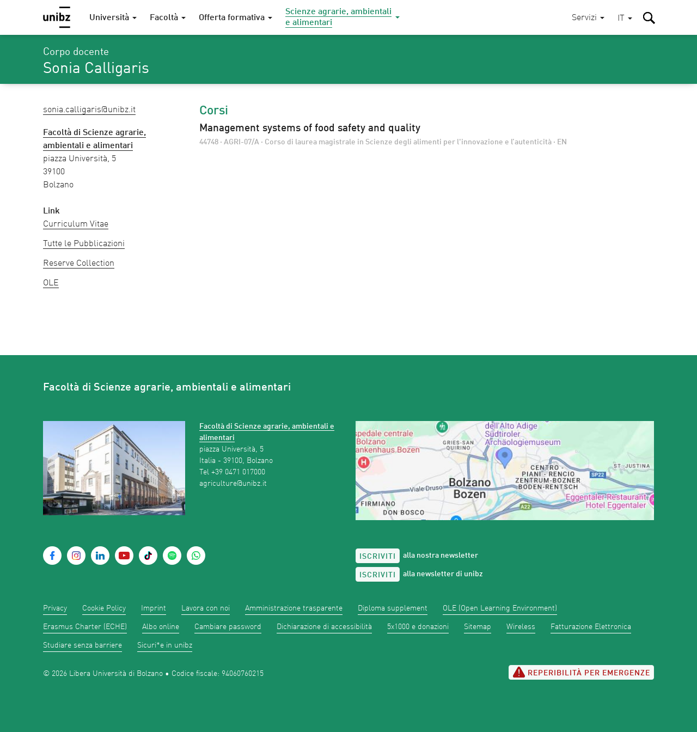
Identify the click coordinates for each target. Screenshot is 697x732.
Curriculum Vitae (75, 224)
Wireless (520, 627)
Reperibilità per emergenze (581, 672)
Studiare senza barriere (82, 645)
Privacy (55, 608)
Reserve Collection (78, 263)
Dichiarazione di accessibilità (324, 627)
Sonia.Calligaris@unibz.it (89, 110)
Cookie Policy (104, 608)
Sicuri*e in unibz (164, 645)
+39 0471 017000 (238, 472)
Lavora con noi (205, 608)
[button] (624, 19)
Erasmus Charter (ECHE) (85, 627)
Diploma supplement (392, 608)
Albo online (160, 627)
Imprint (153, 608)
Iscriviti (377, 556)
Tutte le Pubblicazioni (84, 244)
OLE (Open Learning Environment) (500, 608)
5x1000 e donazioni (418, 627)
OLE (51, 283)
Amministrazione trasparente (294, 608)
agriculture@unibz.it (233, 483)
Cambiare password (227, 627)
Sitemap (477, 627)
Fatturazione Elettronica (591, 627)
